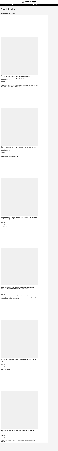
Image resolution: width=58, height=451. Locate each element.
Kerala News (12, 4)
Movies (22, 4)
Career (42, 4)
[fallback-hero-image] (19, 45)
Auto (34, 4)
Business (30, 4)
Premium (17, 4)
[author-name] (19, 79)
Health (45, 4)
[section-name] (1, 75)
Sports (26, 4)
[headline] (19, 77)
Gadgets (37, 4)
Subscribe (14, 1)
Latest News (5, 4)
